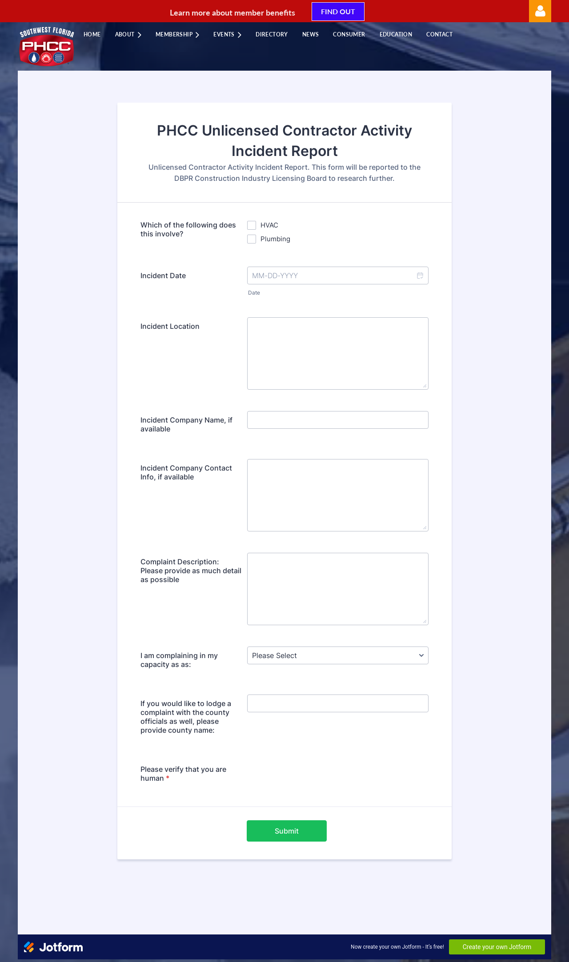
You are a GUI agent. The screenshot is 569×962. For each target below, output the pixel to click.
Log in (540, 11)
